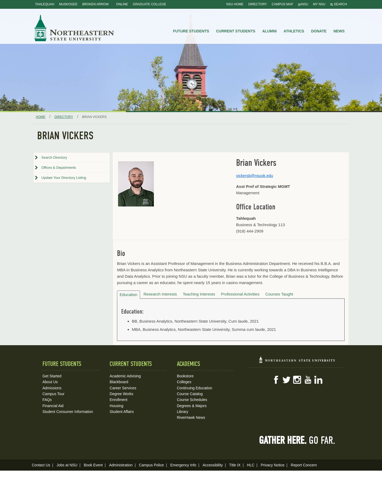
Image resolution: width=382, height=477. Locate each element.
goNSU (303, 4)
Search (338, 4)
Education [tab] (128, 294)
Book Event (93, 465)
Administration (121, 465)
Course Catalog (190, 394)
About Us (50, 382)
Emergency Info (183, 465)
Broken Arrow (95, 4)
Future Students (191, 31)
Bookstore (185, 376)
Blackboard (119, 382)
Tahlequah (44, 4)
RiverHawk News (191, 417)
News (339, 31)
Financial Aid (52, 406)
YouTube (308, 380)
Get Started (52, 376)
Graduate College (149, 4)
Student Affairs (122, 412)
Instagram (297, 380)
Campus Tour (53, 394)
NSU (74, 28)
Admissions (52, 388)
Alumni (269, 31)
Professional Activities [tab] (240, 294)
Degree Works (121, 394)
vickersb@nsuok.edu (254, 175)
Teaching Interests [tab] (199, 294)
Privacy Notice (272, 465)
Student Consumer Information (67, 412)
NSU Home (235, 4)
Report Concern (304, 465)
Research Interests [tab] (160, 294)
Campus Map (282, 4)
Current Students (235, 31)
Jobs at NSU (67, 465)
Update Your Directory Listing (63, 178)
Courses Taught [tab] (279, 294)
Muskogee (68, 4)
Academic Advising (125, 376)
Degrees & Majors (192, 406)
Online (122, 4)
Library (182, 412)
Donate (319, 31)
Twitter (286, 380)
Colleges (184, 382)
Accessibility (213, 465)
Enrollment (118, 400)
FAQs (47, 400)
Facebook (276, 380)
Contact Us (41, 465)
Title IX (235, 465)
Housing (116, 406)
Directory (257, 4)
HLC (250, 465)
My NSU (319, 4)
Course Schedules (192, 400)
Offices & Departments (58, 168)
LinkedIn (318, 380)
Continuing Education (194, 388)
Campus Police (151, 465)
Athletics (294, 31)
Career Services (123, 388)
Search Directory (54, 157)
